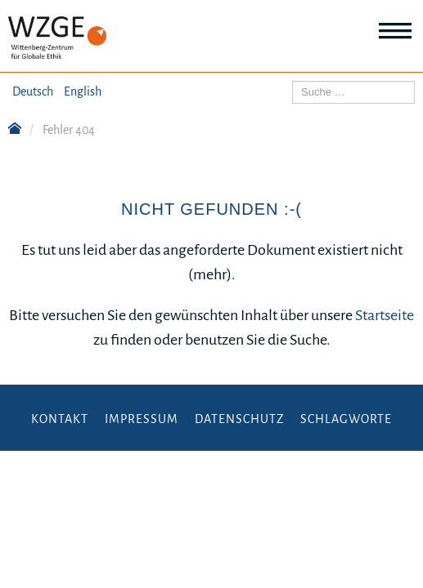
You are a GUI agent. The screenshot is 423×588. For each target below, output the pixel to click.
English (82, 91)
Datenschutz (239, 418)
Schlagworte (346, 418)
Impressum (141, 418)
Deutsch (32, 91)
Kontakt (59, 418)
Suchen (292, 81)
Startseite (384, 315)
